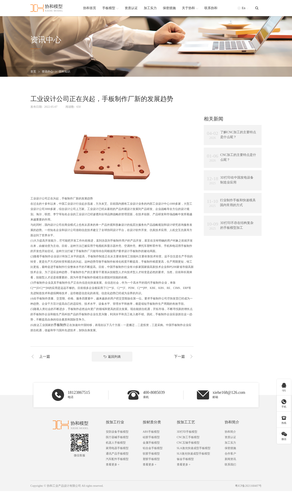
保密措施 (230, 450)
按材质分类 (152, 424)
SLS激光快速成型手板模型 (193, 455)
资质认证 (230, 439)
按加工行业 (115, 424)
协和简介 (232, 424)
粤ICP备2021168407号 (248, 487)
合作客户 (230, 455)
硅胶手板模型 (151, 439)
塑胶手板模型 (151, 461)
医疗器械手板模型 (117, 439)
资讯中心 (47, 71)
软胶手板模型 (151, 455)
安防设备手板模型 (117, 433)
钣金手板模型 (185, 461)
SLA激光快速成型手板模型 (193, 450)
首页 (33, 71)
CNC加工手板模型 (188, 439)
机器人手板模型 (116, 444)
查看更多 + (112, 466)
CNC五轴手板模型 (188, 444)
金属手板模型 (151, 444)
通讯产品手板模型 (117, 455)
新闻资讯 (230, 461)
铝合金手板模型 (153, 450)
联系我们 (230, 466)
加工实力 (230, 444)
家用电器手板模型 (117, 450)
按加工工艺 (186, 424)
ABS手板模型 (151, 433)
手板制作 (60, 325)
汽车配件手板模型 (117, 461)
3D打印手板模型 (187, 433)
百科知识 (64, 71)
